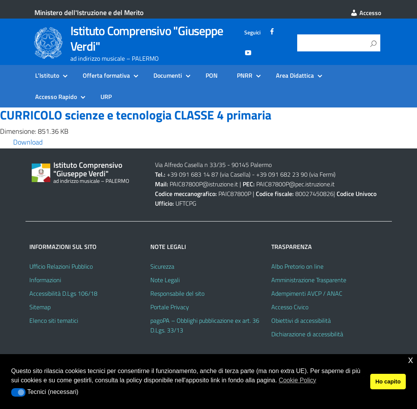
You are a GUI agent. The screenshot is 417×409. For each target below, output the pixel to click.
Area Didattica (295, 75)
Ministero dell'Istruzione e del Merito (89, 12)
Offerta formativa (106, 75)
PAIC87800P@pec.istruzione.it (295, 184)
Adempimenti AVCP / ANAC (306, 293)
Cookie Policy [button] (297, 380)
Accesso (365, 12)
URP (106, 96)
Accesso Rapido (56, 96)
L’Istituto (47, 75)
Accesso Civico (289, 307)
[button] (18, 392)
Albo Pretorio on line (297, 266)
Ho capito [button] (388, 381)
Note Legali (165, 280)
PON (212, 75)
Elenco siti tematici (53, 320)
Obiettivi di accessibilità (301, 320)
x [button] (410, 359)
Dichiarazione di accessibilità (307, 334)
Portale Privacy (169, 307)
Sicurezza (162, 266)
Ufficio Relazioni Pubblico (61, 266)
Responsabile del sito (177, 293)
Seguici (252, 32)
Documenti (167, 75)
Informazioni (45, 280)
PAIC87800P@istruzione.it (204, 184)
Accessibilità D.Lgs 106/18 (63, 293)
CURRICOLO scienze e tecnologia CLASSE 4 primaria (135, 115)
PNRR (244, 75)
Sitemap (40, 307)
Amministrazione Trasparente (308, 280)
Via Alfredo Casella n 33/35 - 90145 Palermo (213, 164)
